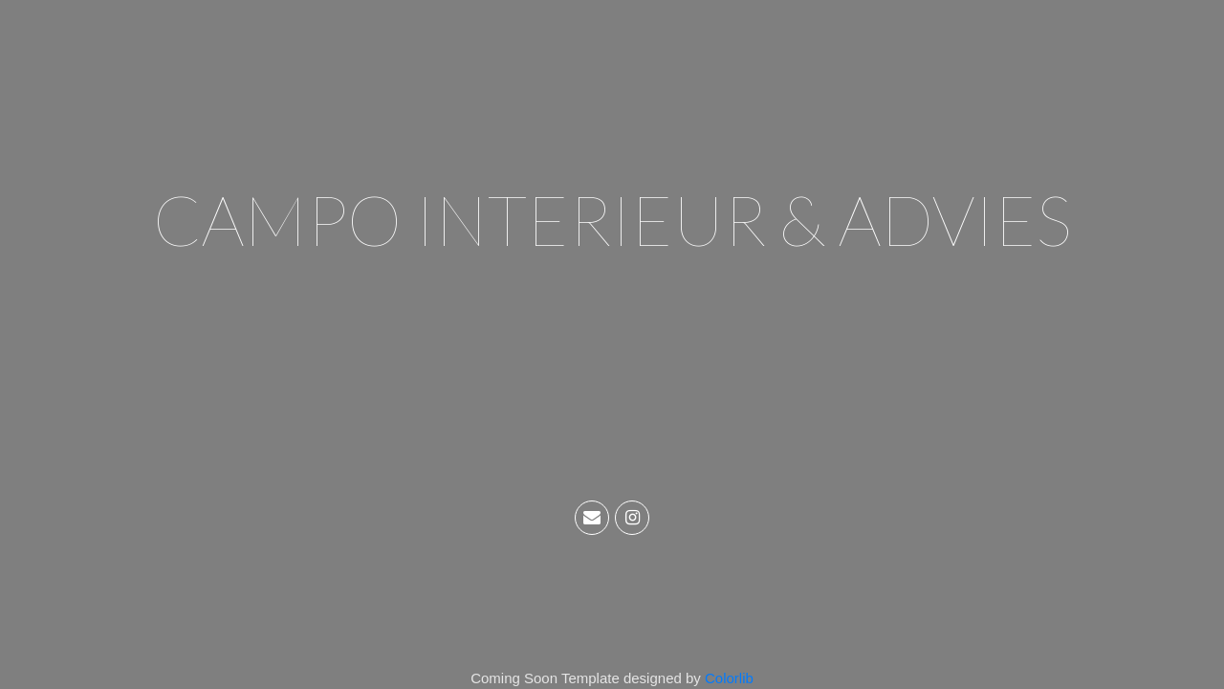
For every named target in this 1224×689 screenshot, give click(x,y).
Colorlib (729, 678)
